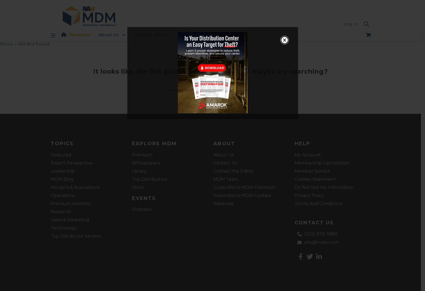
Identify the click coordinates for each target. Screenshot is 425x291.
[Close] (284, 40)
